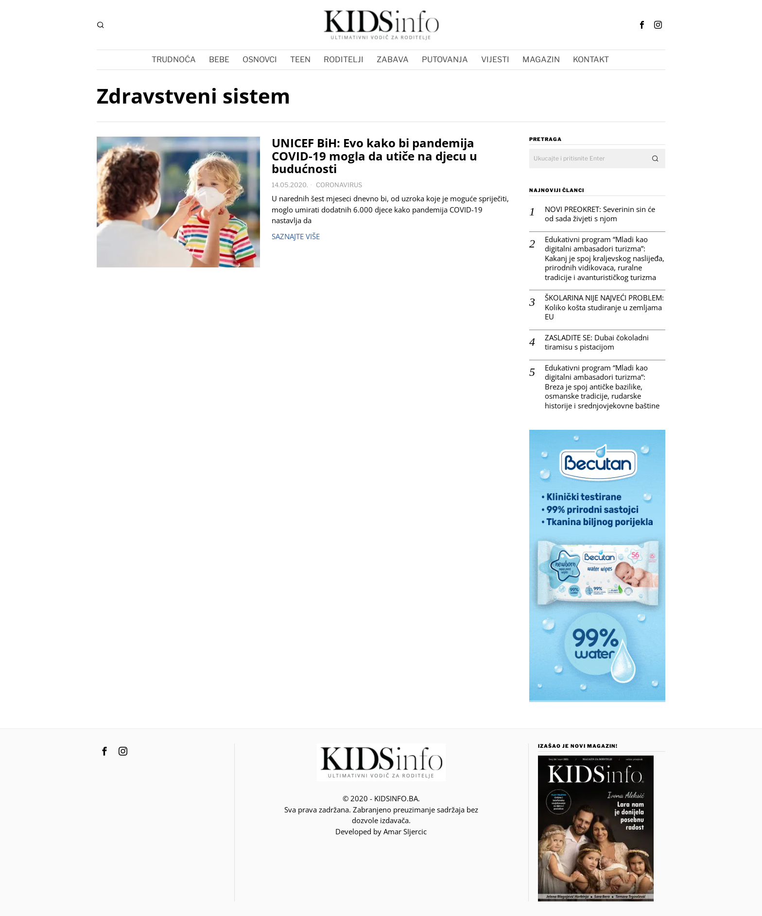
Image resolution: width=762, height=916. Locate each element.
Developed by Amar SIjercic (381, 831)
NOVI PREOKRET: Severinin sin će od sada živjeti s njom (600, 214)
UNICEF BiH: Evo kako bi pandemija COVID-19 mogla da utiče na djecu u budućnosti (374, 156)
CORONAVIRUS (339, 185)
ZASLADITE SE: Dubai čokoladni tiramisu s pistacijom (597, 342)
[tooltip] (642, 25)
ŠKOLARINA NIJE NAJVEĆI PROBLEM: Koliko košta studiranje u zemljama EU (604, 307)
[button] (655, 158)
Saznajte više (296, 236)
